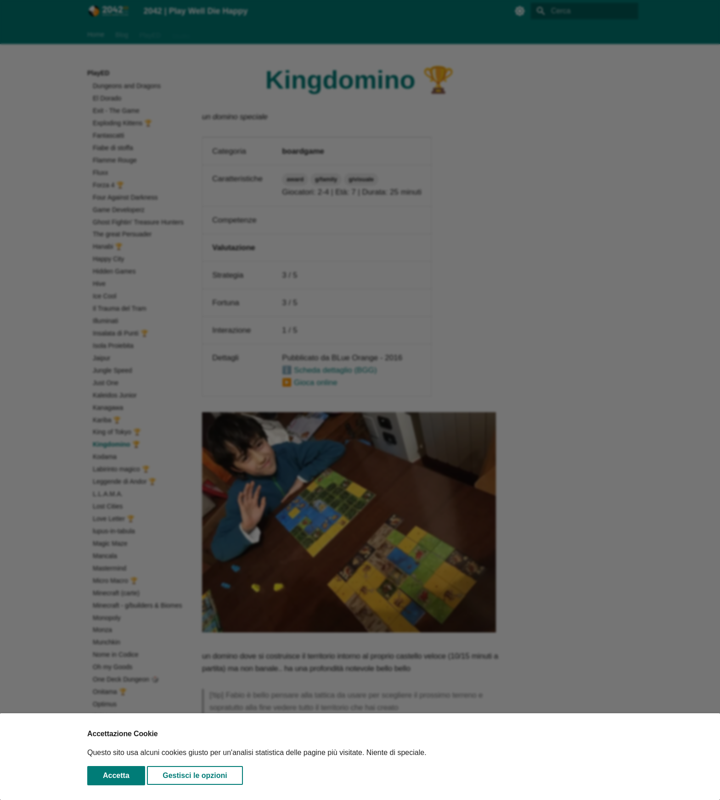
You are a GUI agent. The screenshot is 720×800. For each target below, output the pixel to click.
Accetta (116, 775)
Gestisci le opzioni (195, 775)
